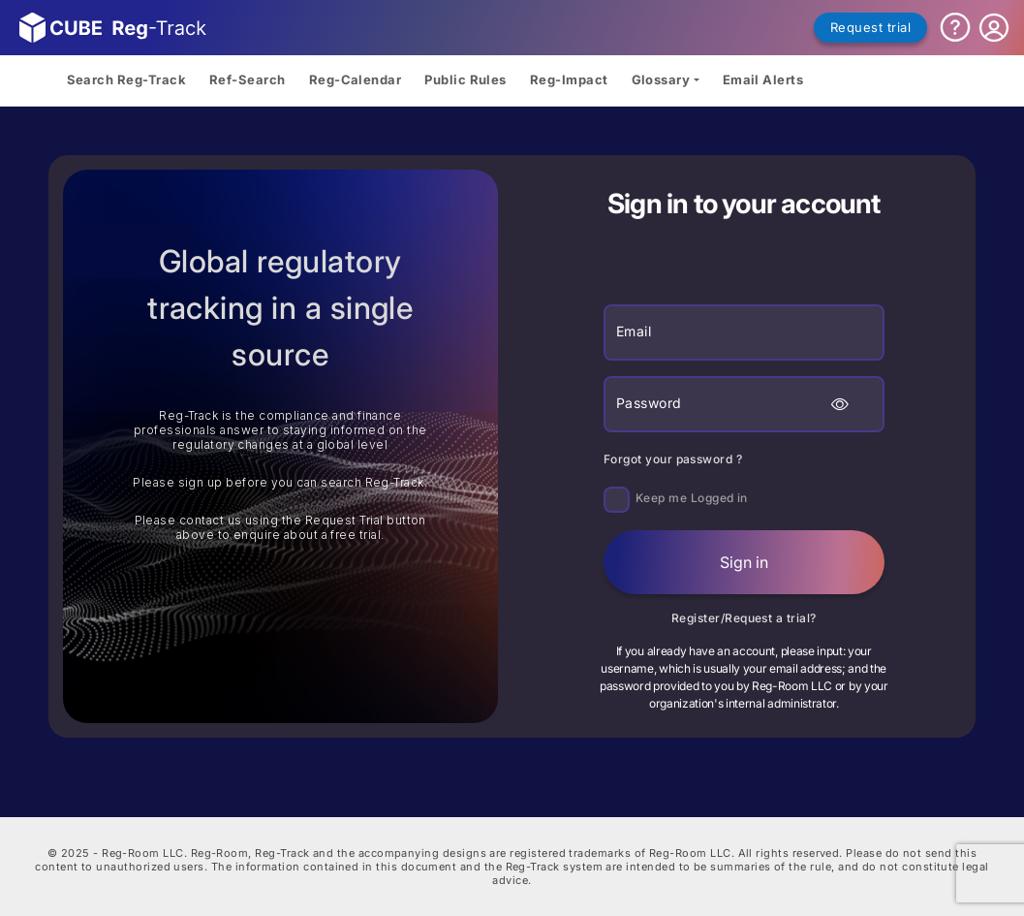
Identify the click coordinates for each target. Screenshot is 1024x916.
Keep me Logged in (692, 497)
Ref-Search (247, 79)
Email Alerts (763, 79)
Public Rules (465, 79)
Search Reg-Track (126, 79)
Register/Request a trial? (744, 618)
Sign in (744, 562)
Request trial (870, 27)
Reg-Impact (569, 79)
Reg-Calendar (355, 79)
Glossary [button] (661, 79)
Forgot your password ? (673, 459)
